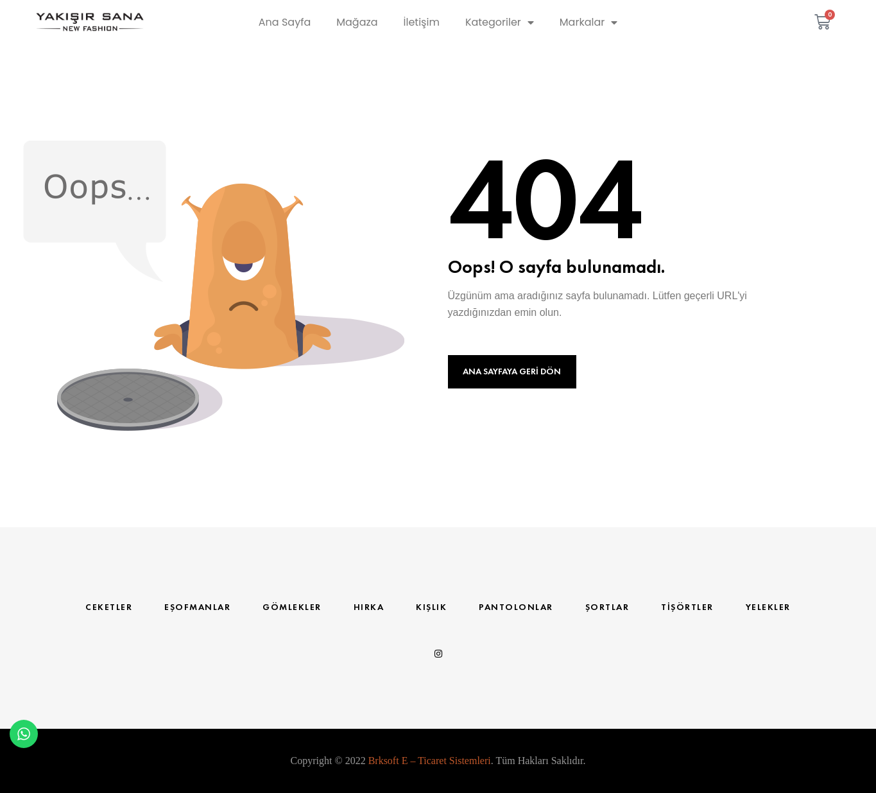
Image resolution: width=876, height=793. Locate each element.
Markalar (588, 22)
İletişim (422, 22)
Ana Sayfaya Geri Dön (512, 371)
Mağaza (356, 22)
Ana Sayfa (285, 22)
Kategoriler (499, 22)
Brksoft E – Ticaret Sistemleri (429, 760)
